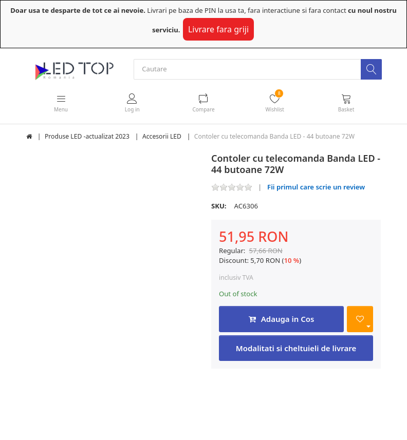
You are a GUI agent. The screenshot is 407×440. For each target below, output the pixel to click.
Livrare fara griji (218, 29)
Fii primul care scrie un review (316, 187)
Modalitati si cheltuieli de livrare (296, 348)
